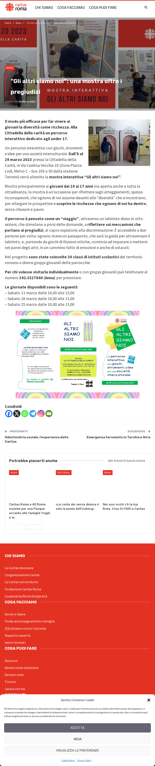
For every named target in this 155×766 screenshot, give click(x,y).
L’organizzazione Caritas (22, 575)
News (9, 67)
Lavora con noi (15, 689)
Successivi (34, 526)
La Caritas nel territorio (21, 582)
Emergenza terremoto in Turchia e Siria (118, 437)
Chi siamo (44, 7)
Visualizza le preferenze (77, 750)
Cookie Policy (68, 760)
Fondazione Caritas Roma (23, 589)
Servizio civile (14, 675)
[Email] (49, 413)
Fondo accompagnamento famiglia (30, 621)
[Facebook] (8, 413)
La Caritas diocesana (19, 568)
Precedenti (17, 526)
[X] (16, 413)
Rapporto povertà (17, 635)
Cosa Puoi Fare (103, 7)
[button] (149, 700)
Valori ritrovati (15, 642)
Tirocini (10, 682)
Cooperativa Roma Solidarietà (26, 596)
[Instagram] (41, 413)
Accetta (77, 728)
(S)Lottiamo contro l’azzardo (25, 628)
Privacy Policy (84, 760)
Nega (78, 739)
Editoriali (63, 472)
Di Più (126, 7)
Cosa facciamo (71, 7)
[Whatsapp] (24, 413)
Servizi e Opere (15, 614)
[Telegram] (32, 413)
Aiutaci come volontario (22, 668)
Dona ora (11, 661)
